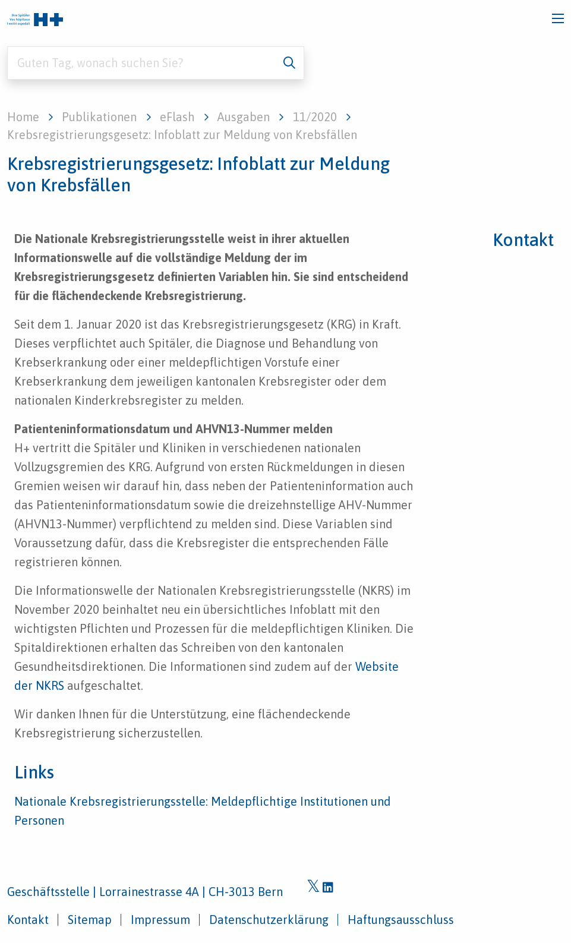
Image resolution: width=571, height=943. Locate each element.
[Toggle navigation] (558, 18)
